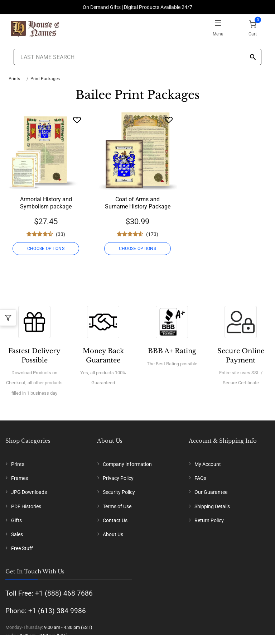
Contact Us (115, 520)
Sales (17, 534)
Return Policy (209, 520)
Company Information (127, 464)
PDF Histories (26, 506)
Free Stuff (22, 548)
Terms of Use (117, 506)
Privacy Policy (118, 478)
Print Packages (45, 78)
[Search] (253, 57)
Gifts (16, 520)
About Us (113, 534)
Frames (19, 478)
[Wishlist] (77, 120)
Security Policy (119, 492)
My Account (207, 464)
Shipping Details (212, 506)
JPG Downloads (29, 492)
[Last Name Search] (137, 57)
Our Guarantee (210, 492)
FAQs (200, 478)
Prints (14, 78)
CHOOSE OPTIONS (45, 248)
